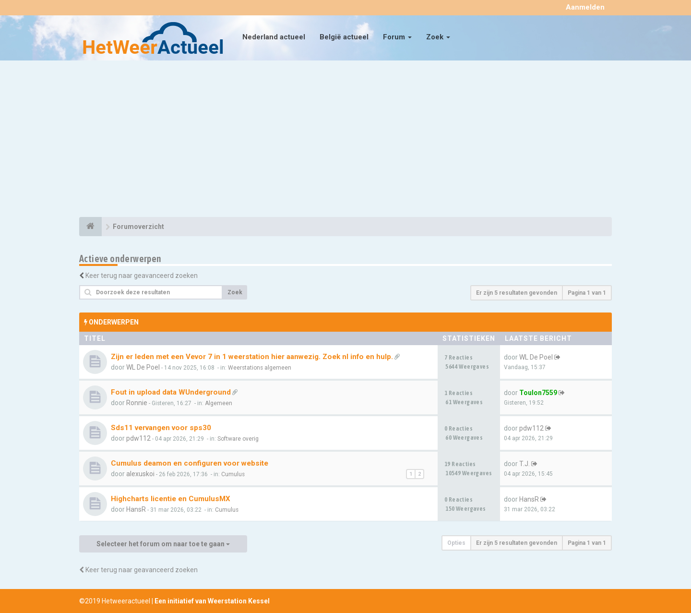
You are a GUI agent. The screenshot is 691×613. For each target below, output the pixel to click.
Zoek (438, 37)
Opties (456, 543)
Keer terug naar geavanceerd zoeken (141, 275)
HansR (136, 509)
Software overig (238, 438)
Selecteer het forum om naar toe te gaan (163, 544)
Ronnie (136, 403)
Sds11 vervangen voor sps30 (161, 427)
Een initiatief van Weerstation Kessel (212, 601)
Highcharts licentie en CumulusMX (170, 498)
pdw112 (138, 438)
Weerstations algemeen (259, 367)
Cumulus (233, 474)
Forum (397, 37)
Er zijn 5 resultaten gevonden (516, 292)
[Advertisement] (345, 140)
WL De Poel (143, 367)
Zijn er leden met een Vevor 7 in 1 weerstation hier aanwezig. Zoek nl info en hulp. (252, 356)
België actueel (344, 37)
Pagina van (587, 292)
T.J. (524, 464)
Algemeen (218, 403)
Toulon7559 (538, 393)
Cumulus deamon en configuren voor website (189, 463)
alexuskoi (140, 474)
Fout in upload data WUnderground (171, 392)
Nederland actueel (273, 37)
